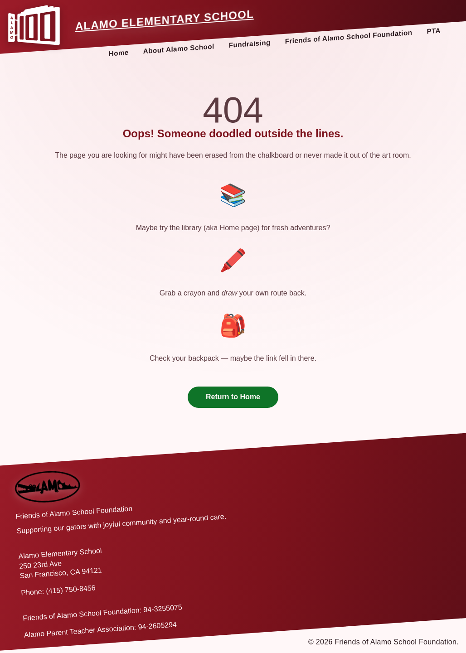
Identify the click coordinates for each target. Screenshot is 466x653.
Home (119, 53)
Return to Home (233, 397)
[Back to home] (48, 486)
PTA (434, 30)
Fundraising (250, 44)
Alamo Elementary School (164, 20)
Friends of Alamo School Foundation (349, 37)
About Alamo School (178, 48)
